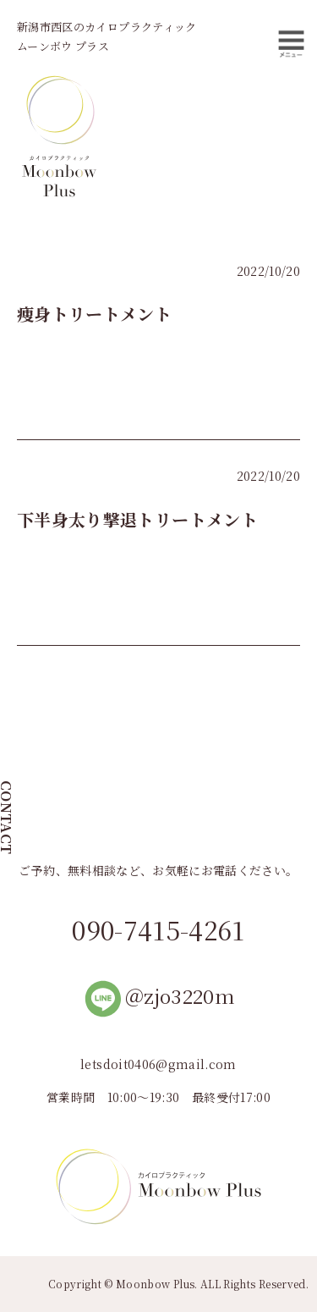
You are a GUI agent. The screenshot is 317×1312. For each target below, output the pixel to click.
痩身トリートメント (94, 313)
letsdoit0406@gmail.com (158, 1064)
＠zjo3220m (158, 996)
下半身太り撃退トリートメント (137, 519)
